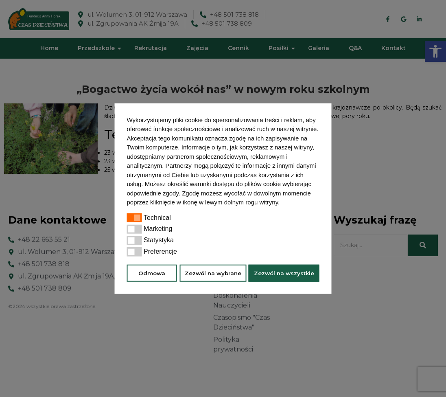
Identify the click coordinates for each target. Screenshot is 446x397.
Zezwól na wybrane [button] (213, 273)
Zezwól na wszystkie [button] (284, 273)
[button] (282, 203)
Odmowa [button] (151, 273)
